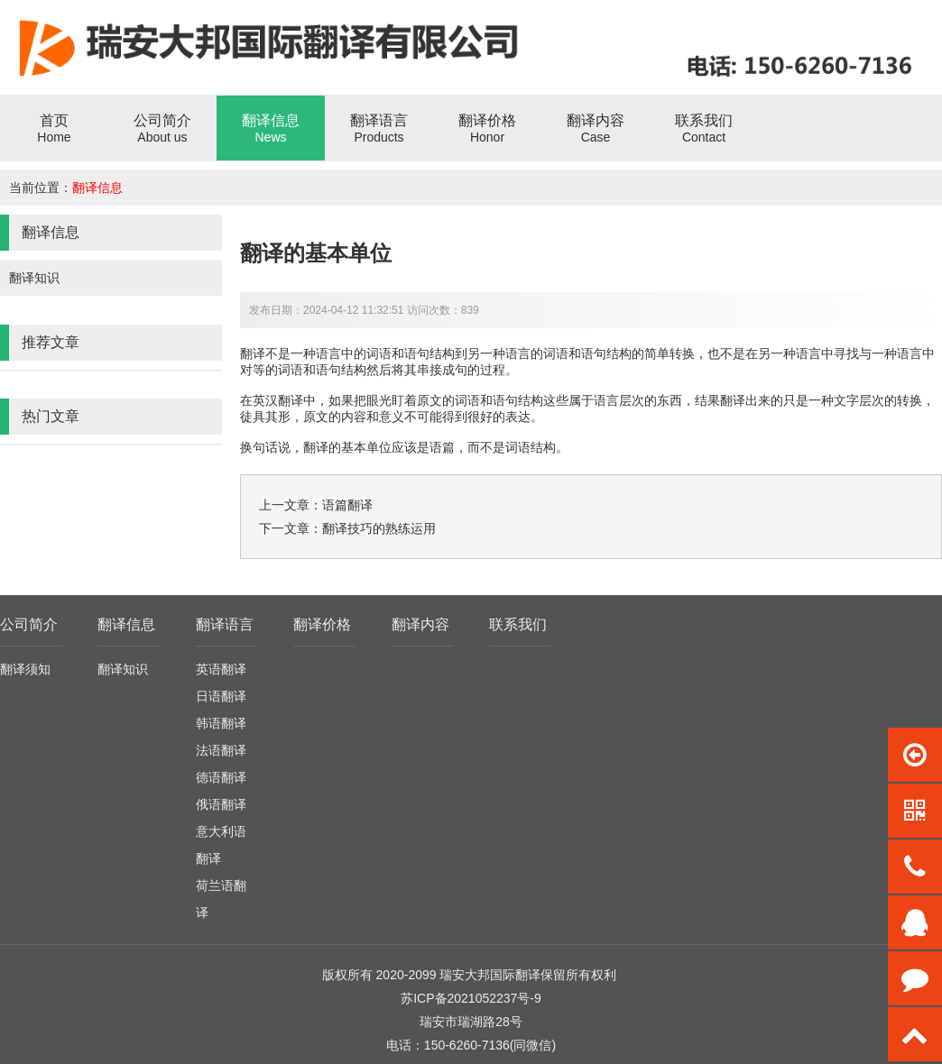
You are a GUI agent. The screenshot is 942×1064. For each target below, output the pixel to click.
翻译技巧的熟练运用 (379, 528)
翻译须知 (25, 669)
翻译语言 (225, 624)
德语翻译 (221, 777)
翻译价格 (322, 624)
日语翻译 (221, 696)
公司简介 (29, 624)
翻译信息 (97, 187)
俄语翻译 (221, 804)
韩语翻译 (221, 723)
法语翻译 (221, 750)
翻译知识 (34, 278)
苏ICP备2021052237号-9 (471, 998)
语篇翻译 (347, 505)
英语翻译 (221, 669)
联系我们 (518, 624)
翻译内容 (420, 624)
